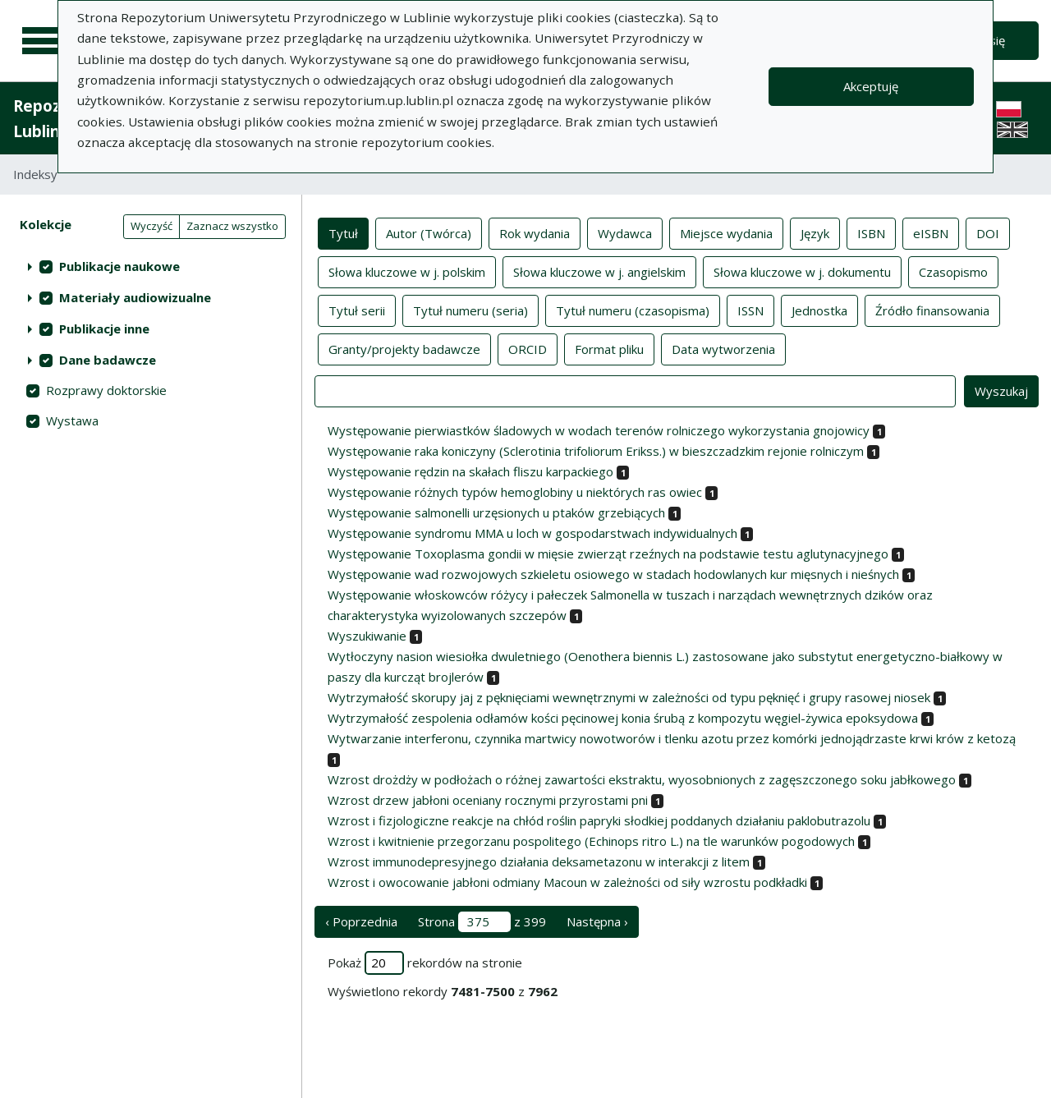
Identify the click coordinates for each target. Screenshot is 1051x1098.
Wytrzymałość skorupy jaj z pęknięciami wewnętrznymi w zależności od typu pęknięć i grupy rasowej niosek (629, 697)
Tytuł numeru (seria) (470, 310)
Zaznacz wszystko (232, 225)
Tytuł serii (356, 310)
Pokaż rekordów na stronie (425, 963)
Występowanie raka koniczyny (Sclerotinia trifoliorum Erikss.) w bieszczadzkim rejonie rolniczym (596, 451)
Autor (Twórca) (428, 232)
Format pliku (609, 348)
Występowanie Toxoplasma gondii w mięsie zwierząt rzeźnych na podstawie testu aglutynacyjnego (608, 553)
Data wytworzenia (723, 348)
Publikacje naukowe (119, 266)
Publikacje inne (104, 328)
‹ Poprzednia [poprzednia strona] (361, 921)
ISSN (750, 310)
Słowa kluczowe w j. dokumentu (802, 271)
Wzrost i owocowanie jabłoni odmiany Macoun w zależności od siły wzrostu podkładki (567, 882)
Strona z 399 (482, 922)
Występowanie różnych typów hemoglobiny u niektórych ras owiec (515, 492)
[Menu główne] (42, 41)
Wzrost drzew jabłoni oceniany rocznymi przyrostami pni (488, 800)
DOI (987, 232)
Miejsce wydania (726, 232)
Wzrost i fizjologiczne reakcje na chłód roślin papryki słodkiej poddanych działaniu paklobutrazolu (599, 820)
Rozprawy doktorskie (106, 390)
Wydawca (625, 232)
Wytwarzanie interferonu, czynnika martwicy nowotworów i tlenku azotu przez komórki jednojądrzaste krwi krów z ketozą (672, 738)
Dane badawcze (107, 359)
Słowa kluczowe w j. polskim (406, 271)
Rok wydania (534, 232)
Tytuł (343, 232)
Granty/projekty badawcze (404, 348)
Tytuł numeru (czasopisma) (632, 310)
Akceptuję (870, 86)
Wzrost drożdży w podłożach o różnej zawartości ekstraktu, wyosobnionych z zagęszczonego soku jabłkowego (642, 779)
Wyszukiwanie (367, 635)
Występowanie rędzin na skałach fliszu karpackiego (470, 471)
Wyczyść (151, 225)
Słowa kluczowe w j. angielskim (599, 271)
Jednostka (819, 310)
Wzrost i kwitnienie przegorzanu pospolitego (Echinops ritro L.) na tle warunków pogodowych (591, 841)
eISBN (930, 232)
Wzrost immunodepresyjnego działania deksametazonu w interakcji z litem (539, 861)
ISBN (871, 232)
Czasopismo (953, 271)
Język (815, 232)
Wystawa (72, 420)
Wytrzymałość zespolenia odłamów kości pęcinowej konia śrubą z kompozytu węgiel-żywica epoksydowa (623, 718)
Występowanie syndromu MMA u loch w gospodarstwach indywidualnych (532, 533)
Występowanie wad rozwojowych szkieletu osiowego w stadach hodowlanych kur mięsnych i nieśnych (613, 574)
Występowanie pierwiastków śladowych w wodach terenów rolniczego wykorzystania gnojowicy (599, 430)
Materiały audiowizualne (135, 297)
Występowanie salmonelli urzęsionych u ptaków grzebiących (496, 512)
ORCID (527, 348)
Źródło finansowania (932, 310)
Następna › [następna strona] (597, 921)
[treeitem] (151, 266)
